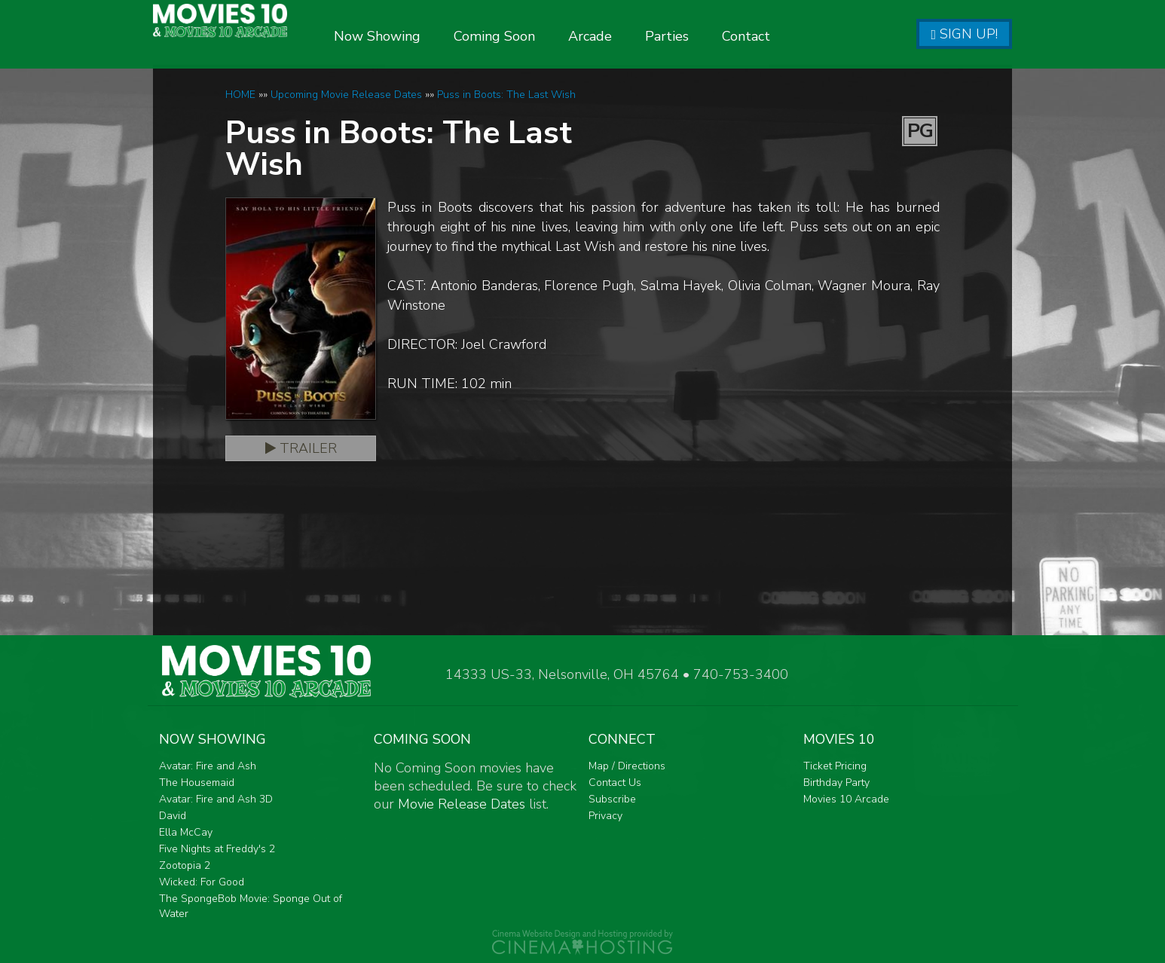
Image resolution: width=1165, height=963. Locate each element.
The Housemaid (196, 782)
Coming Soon (540, 36)
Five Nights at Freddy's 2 (217, 849)
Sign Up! (964, 34)
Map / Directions (627, 766)
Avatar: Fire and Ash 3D (216, 799)
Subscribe (612, 799)
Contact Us (615, 782)
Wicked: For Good (201, 882)
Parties (713, 36)
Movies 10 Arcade (846, 799)
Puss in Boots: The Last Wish (506, 94)
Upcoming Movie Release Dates (346, 94)
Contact (792, 36)
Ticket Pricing (835, 766)
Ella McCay (186, 832)
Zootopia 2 (184, 865)
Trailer (301, 448)
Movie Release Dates (461, 804)
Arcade (636, 36)
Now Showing (423, 36)
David (172, 816)
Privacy (605, 816)
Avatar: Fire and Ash (207, 766)
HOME (240, 94)
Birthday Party (836, 782)
